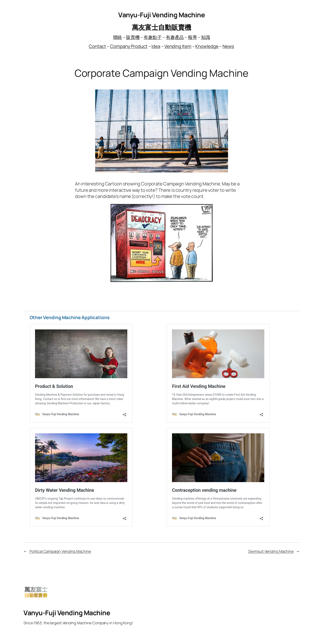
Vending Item (177, 46)
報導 (192, 37)
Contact (97, 46)
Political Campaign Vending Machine (60, 551)
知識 (205, 37)
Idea (155, 46)
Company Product (128, 46)
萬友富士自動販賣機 (161, 27)
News (228, 46)
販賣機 (133, 37)
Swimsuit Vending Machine (271, 551)
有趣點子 (153, 37)
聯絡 (117, 37)
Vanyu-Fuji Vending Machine (161, 14)
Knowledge (206, 46)
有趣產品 (175, 37)
